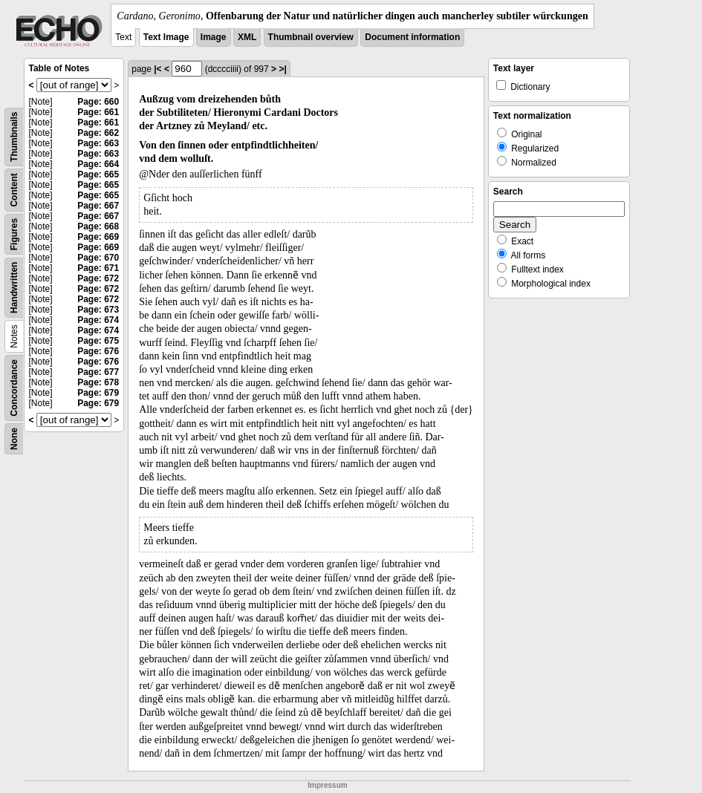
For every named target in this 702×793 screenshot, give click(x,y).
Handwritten (14, 287)
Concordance (14, 388)
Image (214, 37)
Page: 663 (98, 143)
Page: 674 (98, 320)
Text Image (166, 37)
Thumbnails (14, 137)
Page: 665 (98, 174)
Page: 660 (98, 102)
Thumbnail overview (311, 37)
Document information (412, 37)
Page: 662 (98, 133)
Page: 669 (98, 237)
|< (157, 69)
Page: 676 (98, 351)
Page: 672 (98, 278)
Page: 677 (98, 372)
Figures (14, 234)
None (14, 439)
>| (282, 69)
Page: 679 (98, 393)
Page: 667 (98, 205)
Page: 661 (98, 112)
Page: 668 (98, 226)
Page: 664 (98, 164)
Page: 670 (98, 257)
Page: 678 (98, 382)
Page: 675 (98, 341)
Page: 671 (98, 268)
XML (247, 37)
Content (14, 189)
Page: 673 (98, 309)
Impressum (327, 785)
